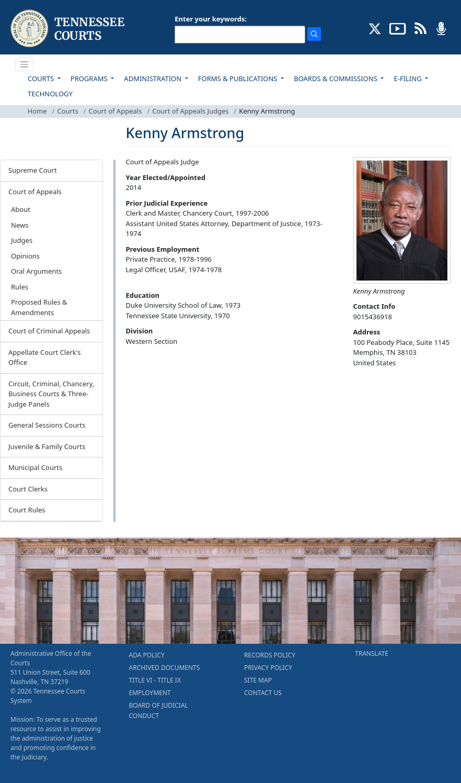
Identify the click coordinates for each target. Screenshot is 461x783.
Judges (21, 240)
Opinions (25, 256)
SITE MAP (258, 680)
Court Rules (26, 509)
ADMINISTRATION (153, 78)
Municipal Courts (35, 467)
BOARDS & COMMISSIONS (336, 78)
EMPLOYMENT (150, 692)
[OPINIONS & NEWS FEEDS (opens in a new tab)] (420, 27)
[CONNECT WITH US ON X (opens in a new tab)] (375, 27)
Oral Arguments (36, 271)
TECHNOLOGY (50, 93)
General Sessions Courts (47, 425)
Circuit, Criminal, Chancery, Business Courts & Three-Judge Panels (51, 394)
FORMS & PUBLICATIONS (238, 78)
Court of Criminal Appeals (49, 330)
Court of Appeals (115, 111)
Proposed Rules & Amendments (39, 307)
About (20, 209)
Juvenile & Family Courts (46, 446)
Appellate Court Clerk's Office (44, 357)
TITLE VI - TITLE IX (155, 680)
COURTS (41, 78)
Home (37, 111)
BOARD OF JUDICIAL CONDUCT (158, 710)
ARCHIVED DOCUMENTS (164, 667)
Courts (67, 111)
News (19, 225)
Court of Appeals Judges (190, 111)
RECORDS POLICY (269, 655)
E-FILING (408, 78)
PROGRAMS (90, 78)
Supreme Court (32, 170)
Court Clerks (28, 489)
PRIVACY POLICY (268, 667)
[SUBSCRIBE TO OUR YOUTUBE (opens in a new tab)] (397, 27)
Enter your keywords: (211, 19)
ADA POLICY (147, 655)
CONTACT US (263, 692)
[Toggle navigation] (24, 64)
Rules (19, 287)
